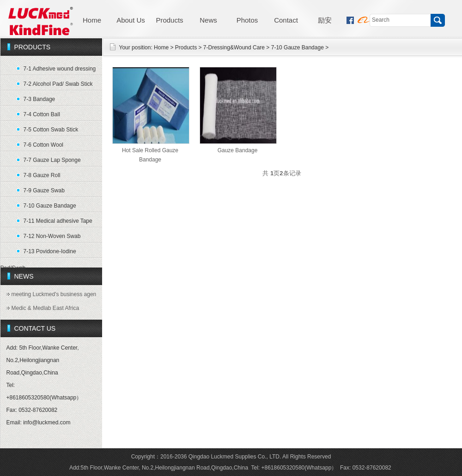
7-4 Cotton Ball (42, 114)
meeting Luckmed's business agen (54, 294)
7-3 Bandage (39, 99)
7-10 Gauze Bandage (50, 205)
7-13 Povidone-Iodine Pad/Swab (38, 253)
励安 (325, 20)
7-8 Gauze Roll (42, 175)
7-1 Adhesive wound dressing (60, 68)
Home (92, 20)
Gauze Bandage (238, 150)
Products (169, 20)
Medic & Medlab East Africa (45, 308)
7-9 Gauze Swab (44, 190)
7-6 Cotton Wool (44, 145)
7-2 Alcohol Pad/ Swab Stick (58, 84)
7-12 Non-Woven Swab (52, 236)
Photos (247, 20)
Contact (286, 20)
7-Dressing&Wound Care (234, 47)
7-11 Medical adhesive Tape (58, 221)
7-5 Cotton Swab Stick (51, 129)
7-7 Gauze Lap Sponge (52, 160)
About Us (130, 20)
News (208, 20)
